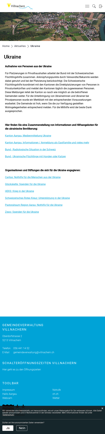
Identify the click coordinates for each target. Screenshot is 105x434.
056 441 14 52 (21, 348)
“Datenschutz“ (8, 415)
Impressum (8, 389)
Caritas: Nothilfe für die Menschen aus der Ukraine (33, 177)
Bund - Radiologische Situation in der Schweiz (30, 149)
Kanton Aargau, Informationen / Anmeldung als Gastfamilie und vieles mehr (47, 142)
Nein (22, 428)
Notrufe (56, 389)
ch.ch (55, 393)
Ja (8, 428)
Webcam (7, 398)
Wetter (56, 398)
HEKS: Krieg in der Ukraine (19, 191)
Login (101, 6)
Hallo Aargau (9, 393)
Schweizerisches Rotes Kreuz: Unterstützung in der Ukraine (37, 198)
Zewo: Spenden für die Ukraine (22, 211)
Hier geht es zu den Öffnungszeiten (21, 369)
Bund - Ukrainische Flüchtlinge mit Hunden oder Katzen (35, 156)
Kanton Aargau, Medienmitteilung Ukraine (28, 135)
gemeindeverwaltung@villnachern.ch (33, 352)
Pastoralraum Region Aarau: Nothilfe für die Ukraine (33, 204)
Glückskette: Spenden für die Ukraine (25, 184)
